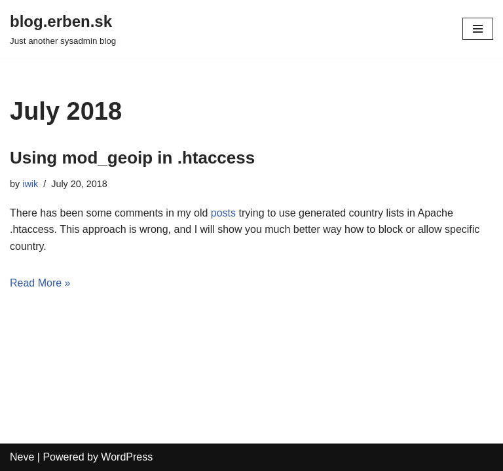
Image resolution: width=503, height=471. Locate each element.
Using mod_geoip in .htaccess (132, 157)
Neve (22, 456)
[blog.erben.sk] (63, 28)
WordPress (127, 456)
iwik (30, 184)
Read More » (40, 282)
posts (223, 212)
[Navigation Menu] (477, 29)
